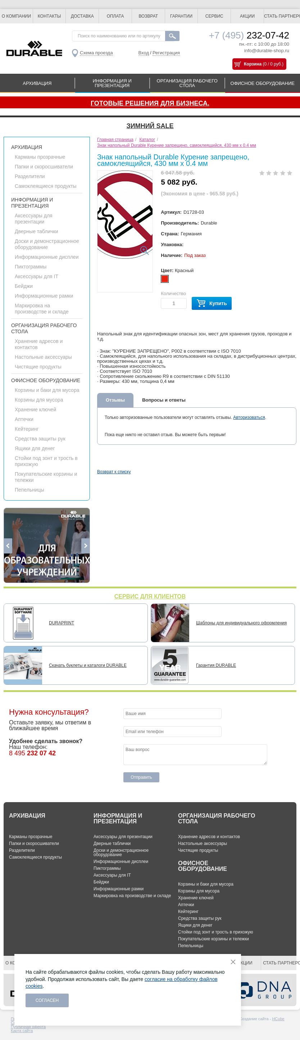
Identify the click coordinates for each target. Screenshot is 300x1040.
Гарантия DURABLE (216, 665)
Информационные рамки (44, 296)
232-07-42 (249, 35)
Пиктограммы (30, 267)
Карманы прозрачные (40, 157)
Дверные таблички (36, 231)
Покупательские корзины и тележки (213, 938)
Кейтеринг (26, 429)
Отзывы (115, 400)
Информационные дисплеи (46, 257)
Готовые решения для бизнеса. (150, 103)
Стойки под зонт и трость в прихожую (215, 932)
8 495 (32, 753)
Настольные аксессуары (43, 357)
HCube (278, 1019)
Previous (8, 545)
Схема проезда (96, 52)
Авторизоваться (249, 417)
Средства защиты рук (40, 439)
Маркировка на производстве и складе (42, 309)
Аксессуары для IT (36, 276)
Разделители (30, 176)
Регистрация (166, 52)
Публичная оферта (28, 1027)
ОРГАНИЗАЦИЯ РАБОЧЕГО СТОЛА (187, 83)
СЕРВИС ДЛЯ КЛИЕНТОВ (150, 596)
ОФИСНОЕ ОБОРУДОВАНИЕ (263, 83)
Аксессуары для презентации (34, 219)
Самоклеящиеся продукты (46, 186)
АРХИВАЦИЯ (37, 83)
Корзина (253, 64)
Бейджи (24, 286)
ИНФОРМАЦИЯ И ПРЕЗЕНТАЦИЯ (112, 83)
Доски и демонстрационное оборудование (47, 244)
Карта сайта (22, 1030)
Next (85, 545)
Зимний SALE (149, 126)
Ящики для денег (35, 448)
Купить (211, 303)
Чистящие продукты (38, 367)
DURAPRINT (61, 622)
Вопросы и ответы (164, 400)
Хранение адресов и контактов (209, 836)
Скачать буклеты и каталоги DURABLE (88, 665)
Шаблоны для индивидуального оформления (241, 622)
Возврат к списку (114, 471)
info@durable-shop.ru (266, 50)
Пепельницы (29, 490)
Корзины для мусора (39, 400)
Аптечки (24, 419)
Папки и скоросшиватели (44, 166)
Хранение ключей (35, 409)
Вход (143, 52)
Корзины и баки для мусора (47, 390)
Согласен (47, 1000)
